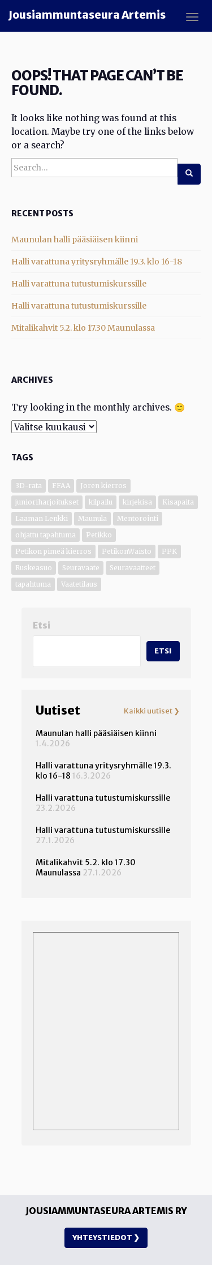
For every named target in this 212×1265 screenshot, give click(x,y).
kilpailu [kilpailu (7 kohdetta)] (101, 502)
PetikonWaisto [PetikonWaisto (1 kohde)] (127, 551)
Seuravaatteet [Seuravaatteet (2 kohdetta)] (132, 567)
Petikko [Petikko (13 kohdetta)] (99, 535)
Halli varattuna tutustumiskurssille (78, 284)
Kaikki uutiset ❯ (152, 711)
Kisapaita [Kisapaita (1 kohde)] (178, 502)
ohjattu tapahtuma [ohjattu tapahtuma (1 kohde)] (45, 535)
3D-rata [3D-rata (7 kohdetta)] (28, 485)
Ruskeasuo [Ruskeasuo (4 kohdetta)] (33, 567)
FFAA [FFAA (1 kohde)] (61, 485)
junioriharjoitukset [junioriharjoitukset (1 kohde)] (47, 502)
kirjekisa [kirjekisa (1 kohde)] (137, 502)
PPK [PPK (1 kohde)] (169, 551)
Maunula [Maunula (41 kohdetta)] (92, 518)
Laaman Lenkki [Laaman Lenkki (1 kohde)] (41, 518)
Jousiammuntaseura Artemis (87, 15)
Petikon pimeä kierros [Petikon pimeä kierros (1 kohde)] (53, 551)
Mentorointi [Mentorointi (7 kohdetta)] (137, 518)
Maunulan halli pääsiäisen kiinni (74, 239)
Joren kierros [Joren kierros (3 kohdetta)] (103, 485)
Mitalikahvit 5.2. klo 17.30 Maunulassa (83, 328)
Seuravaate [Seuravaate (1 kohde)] (80, 567)
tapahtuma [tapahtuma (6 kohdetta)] (33, 584)
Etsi (41, 625)
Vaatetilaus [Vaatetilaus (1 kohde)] (79, 584)
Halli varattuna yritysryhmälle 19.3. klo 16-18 (96, 262)
